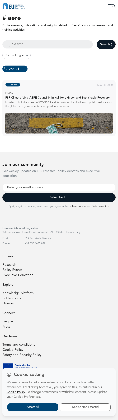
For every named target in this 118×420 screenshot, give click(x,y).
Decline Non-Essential (85, 407)
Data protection (100, 206)
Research (9, 265)
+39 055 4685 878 (35, 243)
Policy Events (12, 270)
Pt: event (15, 68)
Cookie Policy (12, 350)
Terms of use (79, 206)
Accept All (33, 407)
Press (6, 326)
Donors (8, 303)
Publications (11, 298)
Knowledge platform (18, 293)
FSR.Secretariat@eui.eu (38, 238)
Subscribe (59, 197)
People (7, 321)
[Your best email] (59, 188)
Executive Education (17, 275)
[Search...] (47, 44)
